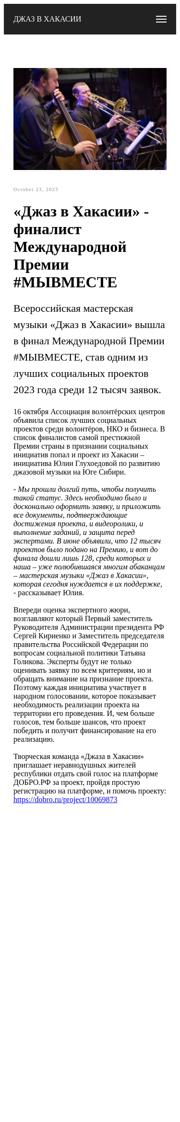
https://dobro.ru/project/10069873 (65, 799)
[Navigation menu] (161, 19)
